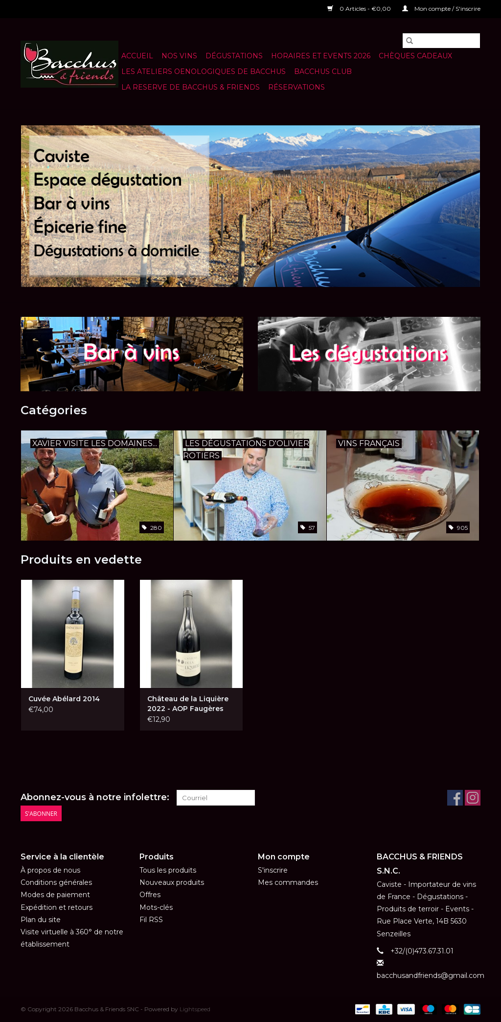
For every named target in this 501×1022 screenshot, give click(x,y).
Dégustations (234, 55)
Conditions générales (56, 882)
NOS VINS (179, 55)
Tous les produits (167, 870)
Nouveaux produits (171, 882)
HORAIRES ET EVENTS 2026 (320, 55)
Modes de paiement (55, 894)
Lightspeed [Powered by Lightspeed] (195, 1009)
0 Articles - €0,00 (359, 8)
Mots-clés (156, 907)
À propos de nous (50, 870)
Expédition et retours (56, 907)
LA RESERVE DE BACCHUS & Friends (190, 87)
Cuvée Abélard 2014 (64, 698)
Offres (149, 894)
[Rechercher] (441, 40)
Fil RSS (151, 919)
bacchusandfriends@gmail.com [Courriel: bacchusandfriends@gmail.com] (430, 975)
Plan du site (41, 919)
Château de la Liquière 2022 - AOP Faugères (187, 703)
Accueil (137, 55)
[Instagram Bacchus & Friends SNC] (472, 798)
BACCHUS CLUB (323, 71)
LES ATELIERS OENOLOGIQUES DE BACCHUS (203, 71)
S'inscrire (273, 870)
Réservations (296, 87)
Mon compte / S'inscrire (441, 8)
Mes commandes (288, 882)
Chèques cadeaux (415, 55)
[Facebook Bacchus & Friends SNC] (455, 798)
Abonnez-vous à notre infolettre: (95, 797)
